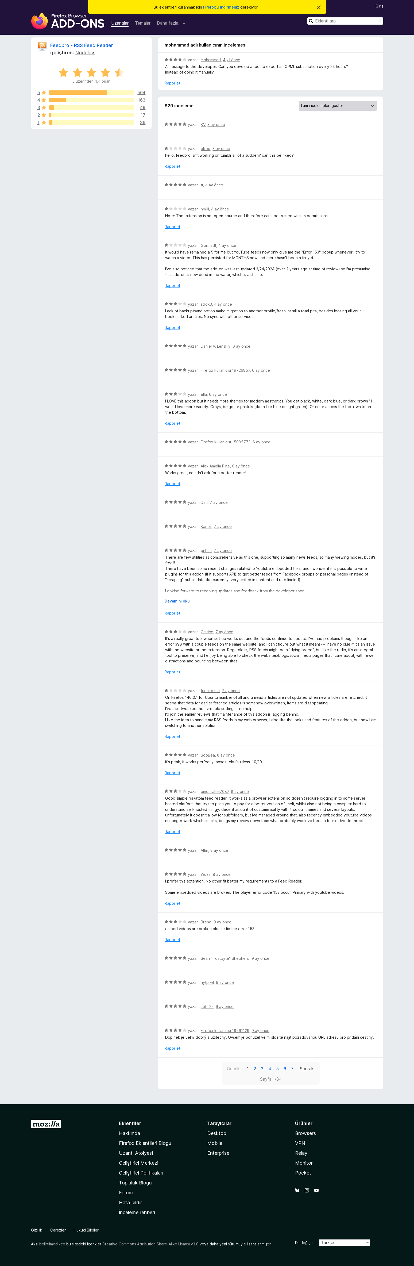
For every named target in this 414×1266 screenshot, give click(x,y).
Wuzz (206, 874)
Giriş (379, 6)
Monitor (304, 1163)
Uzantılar (120, 23)
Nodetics (85, 52)
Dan (204, 502)
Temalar (142, 23)
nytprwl (207, 982)
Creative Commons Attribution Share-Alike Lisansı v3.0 (150, 1244)
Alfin (204, 850)
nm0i (205, 209)
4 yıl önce (231, 59)
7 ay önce (219, 502)
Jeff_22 (207, 1006)
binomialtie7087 (215, 791)
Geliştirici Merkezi (138, 1163)
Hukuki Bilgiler (86, 1230)
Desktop (216, 1133)
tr (202, 185)
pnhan (206, 550)
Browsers (305, 1133)
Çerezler (58, 1230)
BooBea (208, 755)
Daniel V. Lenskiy (215, 346)
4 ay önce (214, 185)
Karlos (206, 526)
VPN (300, 1143)
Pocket (303, 1173)
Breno (206, 922)
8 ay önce (226, 755)
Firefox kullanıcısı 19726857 (225, 370)
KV (203, 124)
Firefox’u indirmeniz (221, 7)
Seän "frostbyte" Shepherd (225, 958)
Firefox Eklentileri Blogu (145, 1143)
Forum (126, 1192)
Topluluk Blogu (135, 1183)
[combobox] (345, 21)
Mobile (214, 1143)
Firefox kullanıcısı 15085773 (225, 442)
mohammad (211, 59)
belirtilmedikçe (52, 1244)
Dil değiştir (304, 1242)
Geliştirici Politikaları (141, 1173)
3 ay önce (216, 124)
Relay (301, 1153)
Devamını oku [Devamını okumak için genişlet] (177, 601)
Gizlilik (36, 1230)
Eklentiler (130, 1123)
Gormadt (208, 245)
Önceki (234, 1068)
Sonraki (307, 1068)
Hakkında (129, 1133)
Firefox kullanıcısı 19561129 (225, 1030)
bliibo (205, 148)
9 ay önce (222, 922)
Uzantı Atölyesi (136, 1153)
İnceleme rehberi (137, 1212)
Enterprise (218, 1153)
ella (204, 394)
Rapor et (172, 83)
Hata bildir (130, 1202)
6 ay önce (241, 346)
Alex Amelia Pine (215, 466)
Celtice (207, 632)
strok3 (206, 304)
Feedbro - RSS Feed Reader (81, 45)
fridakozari (210, 690)
